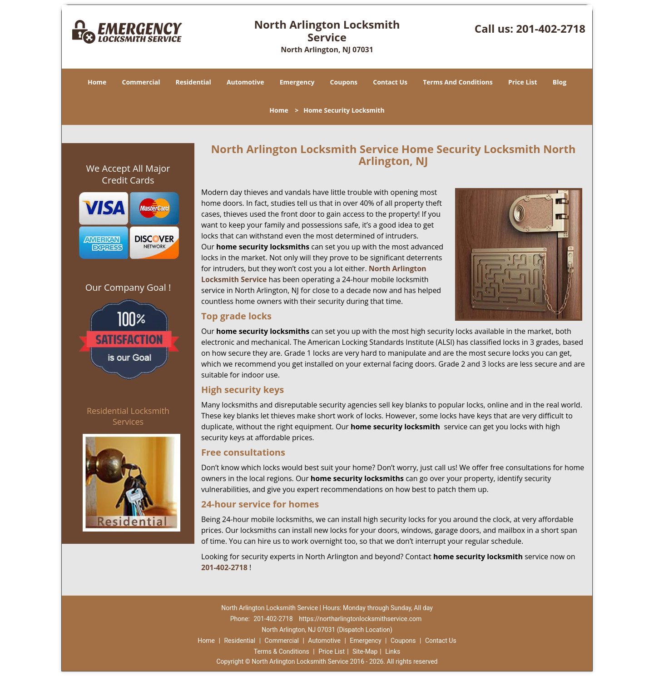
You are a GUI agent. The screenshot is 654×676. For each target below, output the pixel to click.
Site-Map (364, 651)
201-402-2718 (550, 28)
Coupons (343, 82)
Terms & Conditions (281, 651)
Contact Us (390, 82)
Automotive (245, 82)
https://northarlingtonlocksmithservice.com (360, 618)
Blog (559, 82)
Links (392, 651)
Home (97, 82)
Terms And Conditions (458, 82)
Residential (193, 82)
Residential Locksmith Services (128, 416)
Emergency (297, 82)
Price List (522, 82)
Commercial (141, 82)
